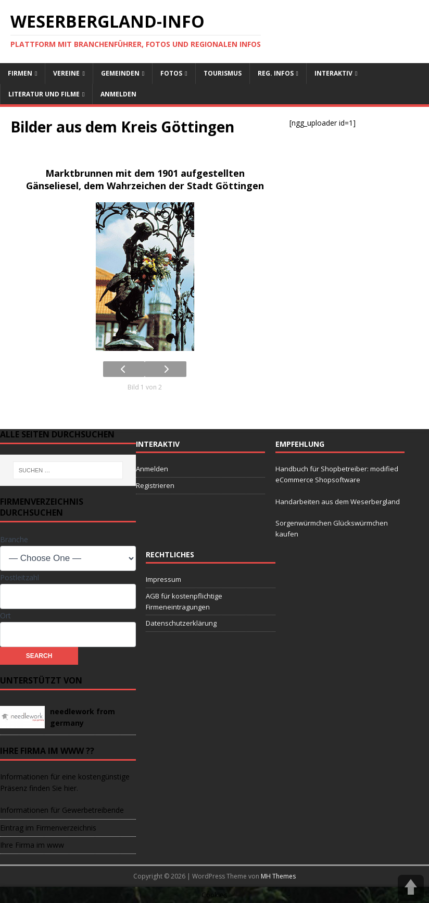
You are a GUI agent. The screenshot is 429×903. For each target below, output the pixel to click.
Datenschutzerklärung (181, 623)
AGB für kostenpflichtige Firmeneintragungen (184, 601)
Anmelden (118, 94)
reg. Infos (276, 73)
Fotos (171, 73)
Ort (5, 615)
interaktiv (333, 73)
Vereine (66, 73)
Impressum (163, 579)
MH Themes (278, 876)
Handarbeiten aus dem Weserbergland (337, 501)
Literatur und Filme (44, 94)
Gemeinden (120, 73)
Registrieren (155, 485)
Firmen (20, 73)
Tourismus (223, 73)
